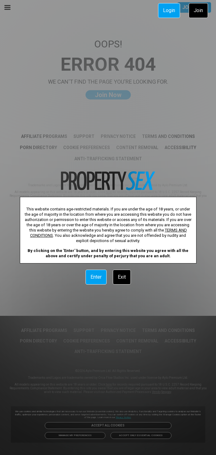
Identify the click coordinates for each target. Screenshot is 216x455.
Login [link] (169, 10)
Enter (96, 277)
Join (198, 10)
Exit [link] (122, 277)
